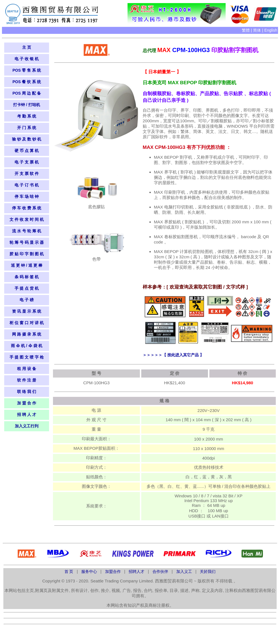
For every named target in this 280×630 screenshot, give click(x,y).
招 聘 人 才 (26, 414)
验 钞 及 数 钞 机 (26, 139)
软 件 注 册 (26, 380)
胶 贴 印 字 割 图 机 (26, 254)
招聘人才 (137, 571)
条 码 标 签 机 (27, 277)
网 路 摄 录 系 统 (26, 334)
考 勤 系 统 (26, 116)
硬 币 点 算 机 (27, 150)
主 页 (26, 47)
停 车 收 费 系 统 (26, 208)
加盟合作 (113, 571)
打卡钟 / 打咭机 (26, 104)
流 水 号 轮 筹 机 (26, 231)
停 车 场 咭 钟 (27, 196)
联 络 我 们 (26, 391)
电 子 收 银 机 (27, 59)
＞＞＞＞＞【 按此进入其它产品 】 (173, 355)
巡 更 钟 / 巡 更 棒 (26, 265)
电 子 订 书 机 (27, 185)
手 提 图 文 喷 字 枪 (26, 357)
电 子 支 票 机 (27, 162)
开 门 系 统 (26, 127)
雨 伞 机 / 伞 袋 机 (26, 345)
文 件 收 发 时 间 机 (26, 219)
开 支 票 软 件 (27, 173)
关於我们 (208, 571)
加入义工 (184, 571)
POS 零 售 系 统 (26, 70)
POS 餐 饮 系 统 (26, 81)
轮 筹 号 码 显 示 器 (26, 242)
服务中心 (89, 571)
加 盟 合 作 (26, 403)
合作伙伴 (160, 571)
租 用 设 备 (26, 368)
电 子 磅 (27, 300)
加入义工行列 (26, 426)
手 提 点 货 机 (27, 288)
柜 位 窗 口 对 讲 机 (26, 322)
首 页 (69, 571)
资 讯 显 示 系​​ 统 (26, 311)
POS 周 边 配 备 (26, 93)
